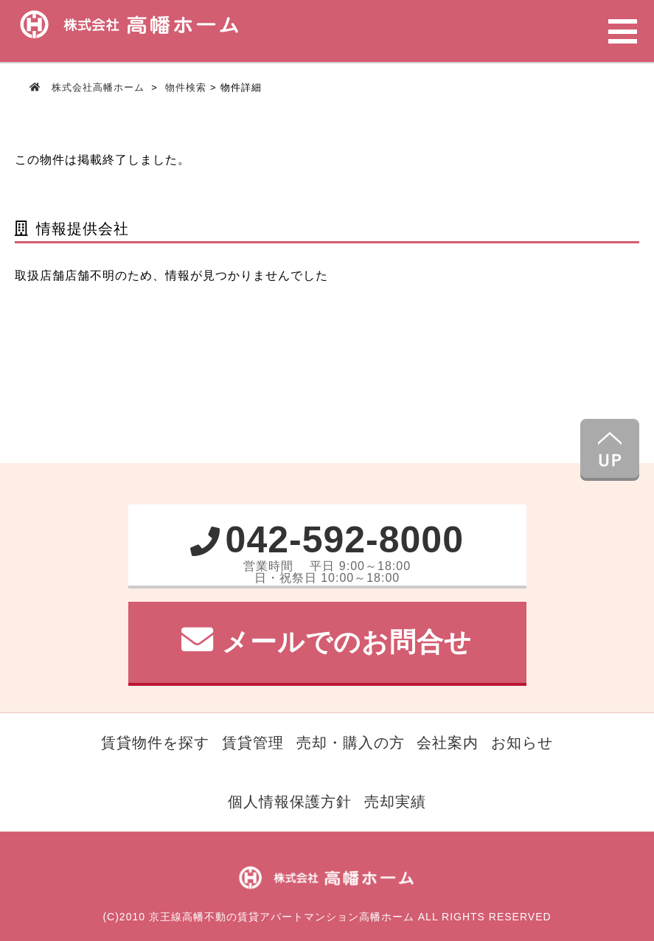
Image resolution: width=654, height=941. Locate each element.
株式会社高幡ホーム (97, 87)
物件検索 (185, 87)
